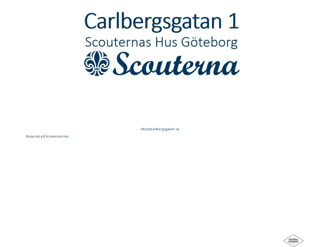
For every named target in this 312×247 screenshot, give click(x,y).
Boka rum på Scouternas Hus (47, 136)
